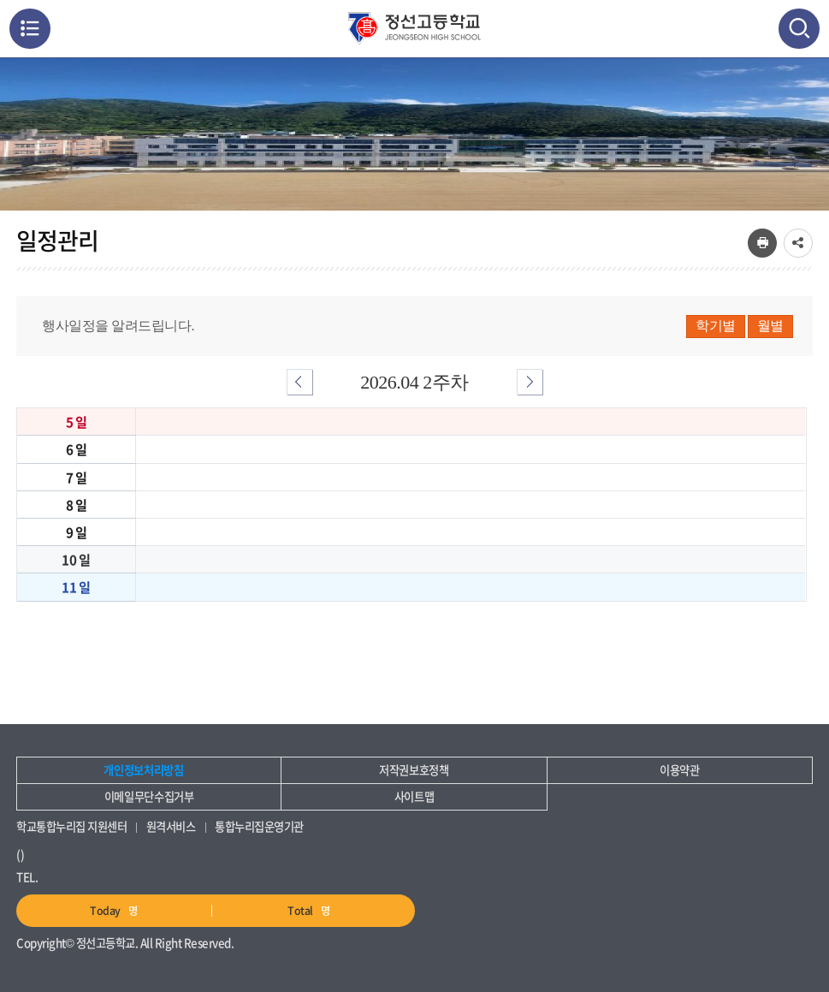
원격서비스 (171, 826)
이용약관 (680, 770)
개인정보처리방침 (143, 770)
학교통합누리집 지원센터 (71, 826)
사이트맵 (414, 796)
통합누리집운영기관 (259, 826)
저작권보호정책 (414, 770)
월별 (770, 325)
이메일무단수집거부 (149, 796)
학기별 (716, 325)
